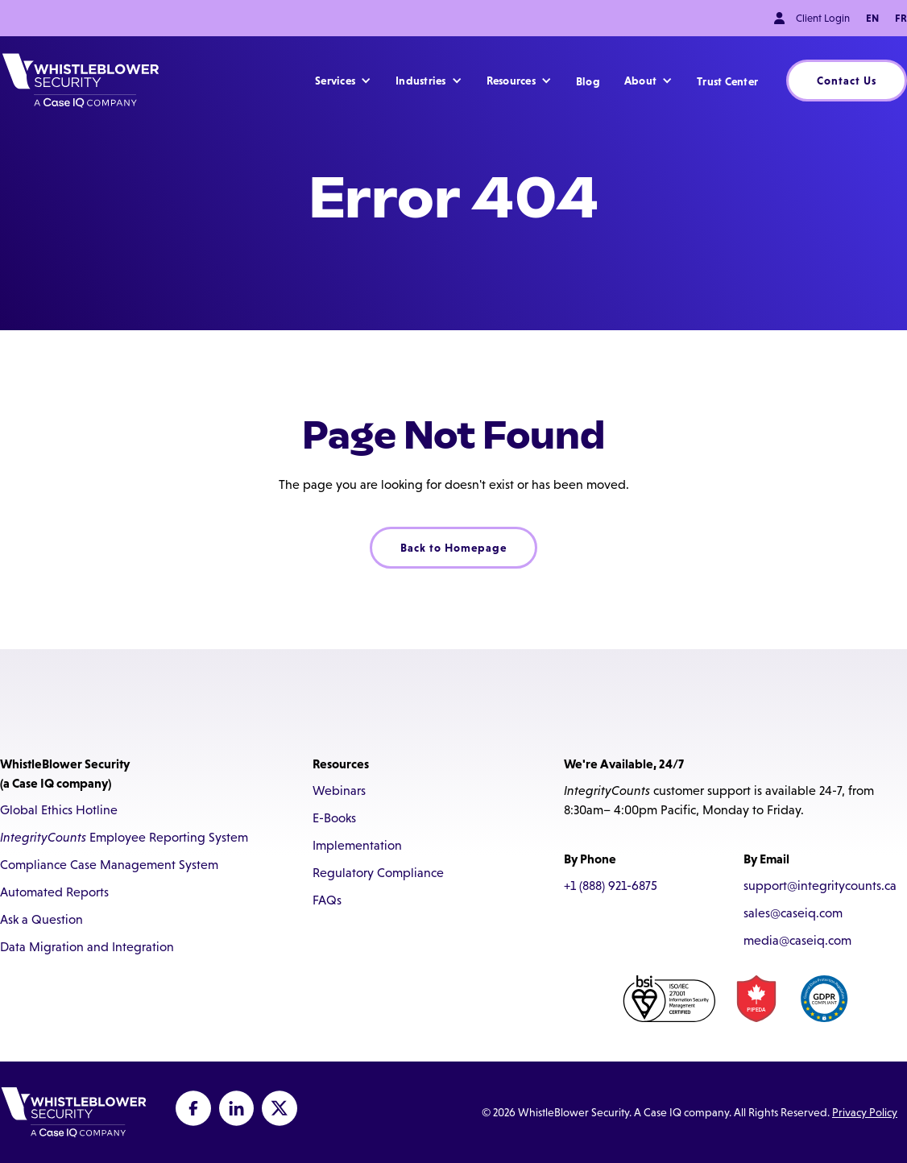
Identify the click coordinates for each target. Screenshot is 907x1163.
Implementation (357, 845)
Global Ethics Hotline (59, 810)
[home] (80, 80)
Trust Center (727, 81)
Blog (588, 81)
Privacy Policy (864, 1112)
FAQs (327, 900)
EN (872, 18)
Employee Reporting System (124, 837)
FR (901, 18)
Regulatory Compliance (378, 872)
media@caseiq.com (797, 940)
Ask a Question (41, 919)
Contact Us (846, 80)
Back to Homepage (453, 547)
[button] (343, 80)
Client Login (823, 18)
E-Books (334, 818)
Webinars (339, 790)
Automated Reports (54, 892)
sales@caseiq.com (793, 913)
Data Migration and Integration (87, 947)
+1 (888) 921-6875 (610, 885)
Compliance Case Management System (109, 864)
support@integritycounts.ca (820, 885)
